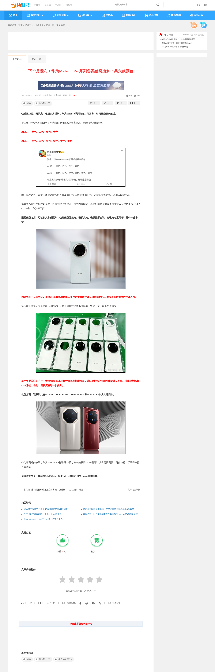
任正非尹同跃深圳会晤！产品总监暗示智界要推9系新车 (108, 509)
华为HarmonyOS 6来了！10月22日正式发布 (43, 519)
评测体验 (61, 15)
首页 (13, 15)
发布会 (107, 15)
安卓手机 (50, 25)
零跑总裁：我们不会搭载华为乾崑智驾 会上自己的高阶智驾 (110, 514)
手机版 (37, 5)
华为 (26, 103)
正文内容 (17, 59)
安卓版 (48, 5)
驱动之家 (196, 15)
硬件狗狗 (151, 15)
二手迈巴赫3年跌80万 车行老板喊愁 (174, 47)
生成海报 (116, 603)
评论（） (37, 59)
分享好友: (71, 603)
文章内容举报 (134, 490)
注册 (205, 5)
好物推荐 (128, 15)
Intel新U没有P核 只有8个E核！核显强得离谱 (177, 39)
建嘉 (55, 95)
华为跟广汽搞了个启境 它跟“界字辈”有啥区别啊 (46, 509)
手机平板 (39, 25)
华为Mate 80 (42, 103)
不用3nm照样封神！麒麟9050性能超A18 (176, 43)
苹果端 (58, 5)
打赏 (52, 603)
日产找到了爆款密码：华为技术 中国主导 (43, 514)
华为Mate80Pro (63, 659)
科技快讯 (35, 15)
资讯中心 (29, 25)
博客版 (69, 5)
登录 (198, 5)
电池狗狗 (174, 15)
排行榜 (85, 15)
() (74, 95)
